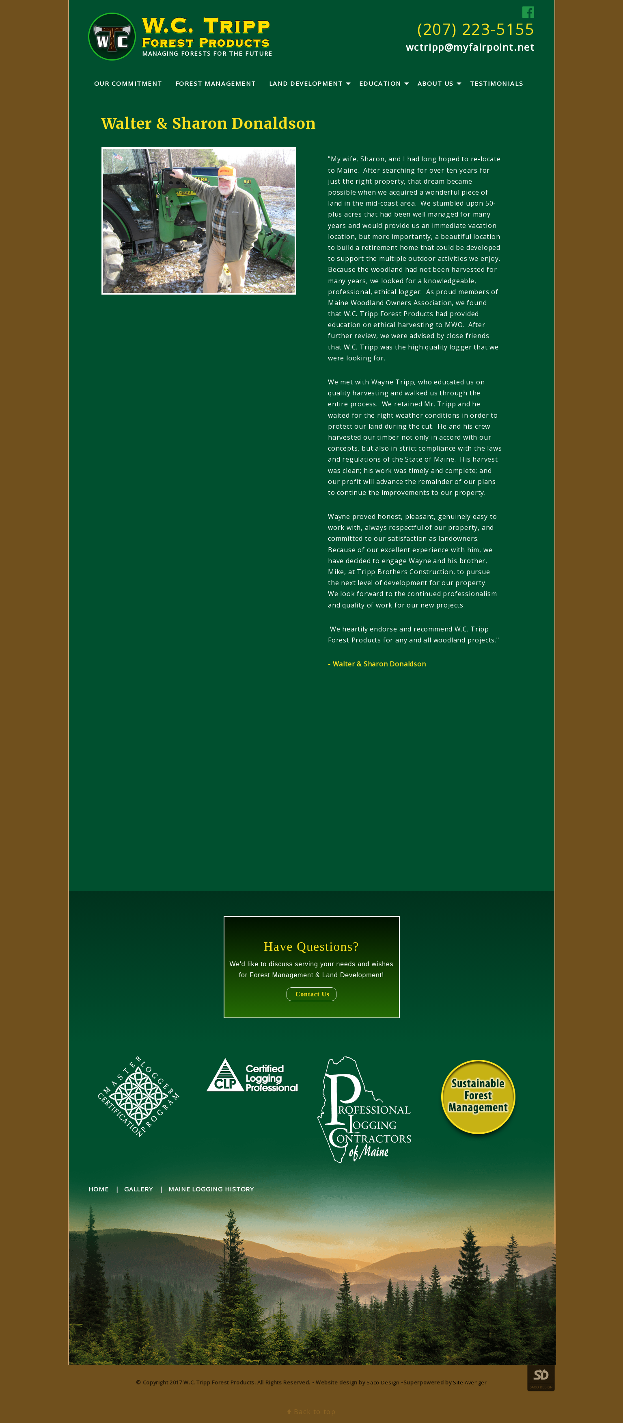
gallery (138, 1189)
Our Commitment (128, 83)
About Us (436, 83)
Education (380, 83)
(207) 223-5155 (476, 28)
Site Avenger (470, 1382)
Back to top (311, 1411)
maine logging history (211, 1189)
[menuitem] (128, 83)
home (98, 1189)
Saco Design (382, 1382)
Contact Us (311, 994)
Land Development (306, 83)
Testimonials (496, 83)
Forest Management (215, 83)
